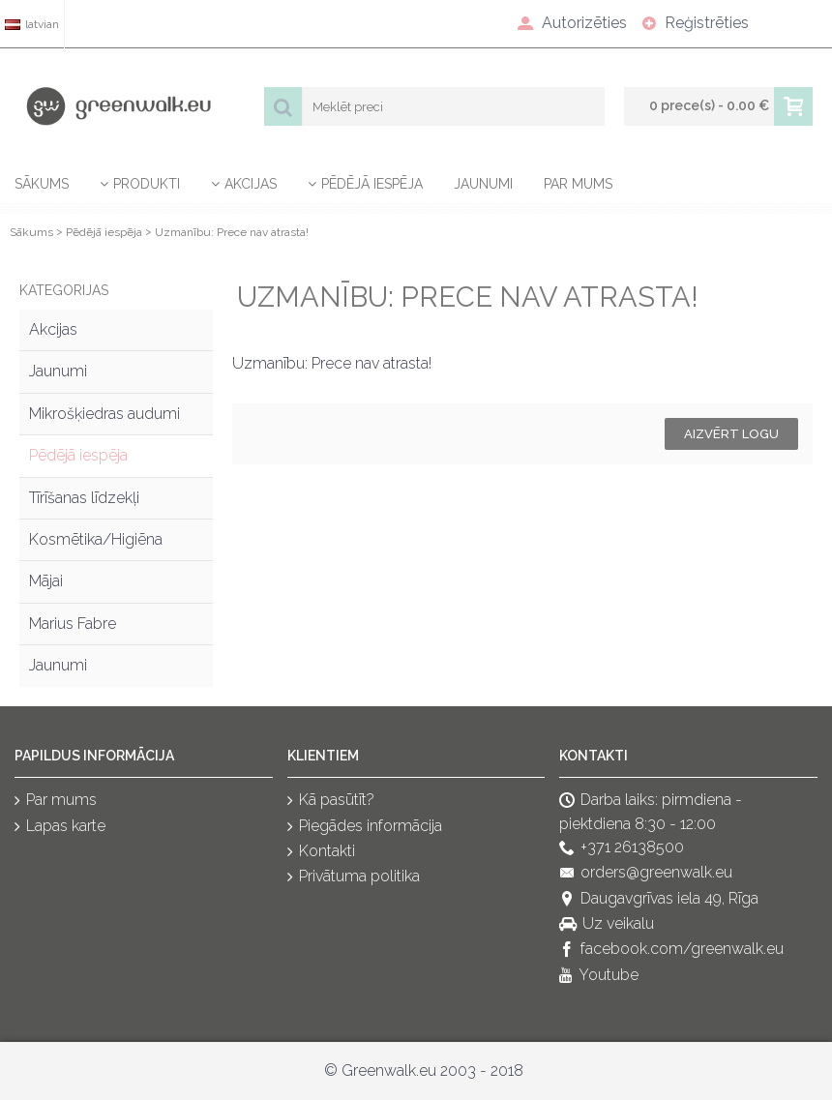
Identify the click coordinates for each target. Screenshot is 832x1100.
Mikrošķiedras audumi (104, 413)
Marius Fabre (72, 623)
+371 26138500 (621, 848)
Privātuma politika (353, 878)
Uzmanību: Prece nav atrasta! (232, 232)
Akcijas (53, 329)
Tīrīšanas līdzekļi (84, 498)
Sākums (31, 232)
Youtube (599, 976)
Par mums (56, 800)
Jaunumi (58, 371)
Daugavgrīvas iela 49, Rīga (658, 899)
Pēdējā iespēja (104, 232)
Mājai (46, 581)
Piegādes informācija (364, 827)
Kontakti (321, 852)
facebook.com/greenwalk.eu (671, 950)
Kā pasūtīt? (330, 800)
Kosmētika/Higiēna (96, 539)
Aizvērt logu (731, 434)
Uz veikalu (606, 924)
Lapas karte (60, 827)
